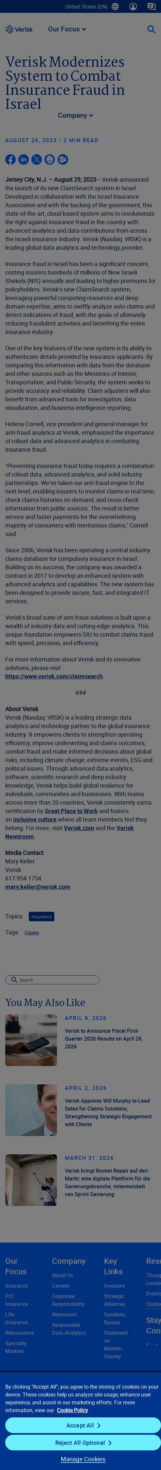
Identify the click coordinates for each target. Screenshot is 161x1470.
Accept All (80, 1425)
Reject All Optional (80, 1442)
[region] (80, 1421)
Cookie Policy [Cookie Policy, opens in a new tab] (72, 1410)
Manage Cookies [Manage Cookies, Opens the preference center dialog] (83, 1459)
